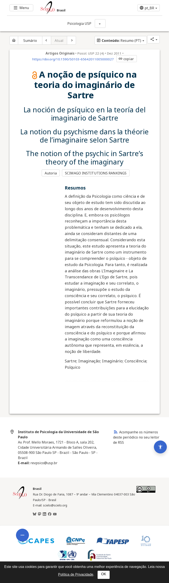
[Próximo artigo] (71, 40)
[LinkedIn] (44, 514)
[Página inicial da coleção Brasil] (20, 498)
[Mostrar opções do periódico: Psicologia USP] (100, 23)
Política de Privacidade (75, 574)
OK (103, 574)
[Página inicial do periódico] (13, 40)
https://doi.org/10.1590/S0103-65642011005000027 (73, 59)
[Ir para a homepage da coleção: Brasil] (71, 8)
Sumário (30, 40)
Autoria (51, 173)
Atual (59, 40)
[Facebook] (49, 514)
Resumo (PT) (118, 40)
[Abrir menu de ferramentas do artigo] (22, 538)
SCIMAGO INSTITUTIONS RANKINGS (95, 173)
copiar (126, 58)
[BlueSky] (34, 514)
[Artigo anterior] (46, 40)
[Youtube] (55, 514)
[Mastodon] (39, 514)
